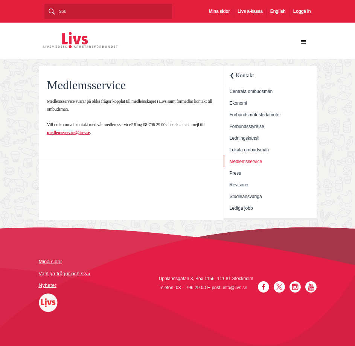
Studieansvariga (246, 196)
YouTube (311, 287)
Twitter (279, 287)
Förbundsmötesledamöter (255, 114)
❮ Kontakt (242, 75)
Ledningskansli (244, 138)
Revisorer (239, 184)
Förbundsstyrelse (247, 126)
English (278, 11)
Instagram (295, 287)
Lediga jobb (241, 208)
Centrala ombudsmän (251, 91)
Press (235, 173)
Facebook (263, 287)
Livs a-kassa (250, 11)
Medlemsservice (246, 161)
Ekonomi (238, 103)
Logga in (302, 11)
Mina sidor (219, 11)
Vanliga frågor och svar (65, 273)
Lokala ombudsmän (249, 149)
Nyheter (47, 285)
